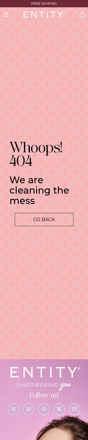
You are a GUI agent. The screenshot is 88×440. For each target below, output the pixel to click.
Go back (44, 219)
